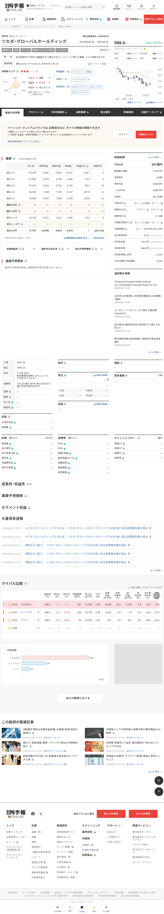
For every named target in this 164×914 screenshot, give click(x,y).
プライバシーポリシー (98, 892)
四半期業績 (57, 112)
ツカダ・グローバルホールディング (39, 27)
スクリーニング (72, 19)
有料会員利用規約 (107, 896)
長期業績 (81, 112)
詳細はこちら (146, 134)
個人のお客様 (111, 813)
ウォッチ (141, 7)
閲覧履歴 (116, 7)
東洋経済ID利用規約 (83, 896)
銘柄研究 (50, 19)
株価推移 (128, 112)
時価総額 (12, 650)
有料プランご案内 (154, 19)
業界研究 (93, 19)
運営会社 (12, 892)
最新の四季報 (12, 112)
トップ (10, 19)
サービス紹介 (29, 892)
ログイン (153, 7)
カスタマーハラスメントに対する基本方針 (46, 896)
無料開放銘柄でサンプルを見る (24, 141)
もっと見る (153, 157)
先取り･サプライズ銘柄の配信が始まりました (39, 5)
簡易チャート (133, 102)
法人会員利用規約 (130, 896)
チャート (129, 7)
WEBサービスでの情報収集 (68, 892)
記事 (30, 19)
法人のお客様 (143, 813)
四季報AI (133, 19)
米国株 (113, 19)
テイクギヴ (26, 612)
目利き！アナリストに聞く (55, 751)
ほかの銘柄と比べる (78, 698)
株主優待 (105, 112)
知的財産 (119, 892)
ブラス (24, 620)
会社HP (103, 50)
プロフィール (36, 112)
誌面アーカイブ (150, 112)
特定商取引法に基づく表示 (142, 892)
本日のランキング (51, 738)
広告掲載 (44, 892)
